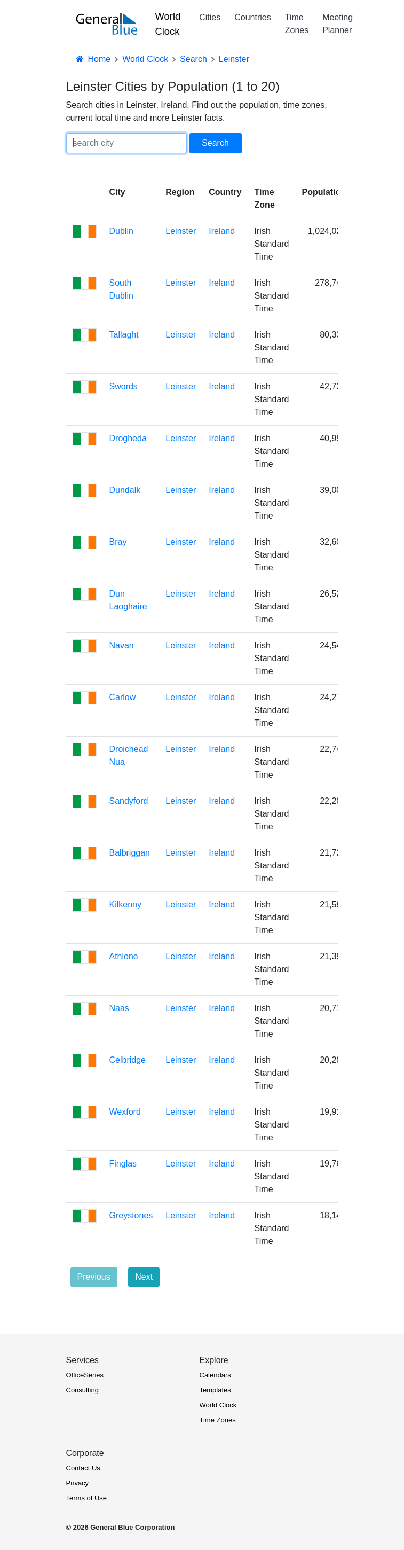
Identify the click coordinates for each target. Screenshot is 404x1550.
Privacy (77, 1483)
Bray (118, 541)
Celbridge (127, 1059)
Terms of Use (86, 1498)
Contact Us (83, 1468)
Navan (121, 645)
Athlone (123, 956)
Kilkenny (125, 904)
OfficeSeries (85, 1375)
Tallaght (124, 334)
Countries (252, 17)
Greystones (131, 1215)
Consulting (82, 1390)
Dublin (121, 231)
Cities (209, 17)
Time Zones (296, 24)
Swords (123, 386)
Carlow (122, 697)
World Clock (168, 24)
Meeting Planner (337, 24)
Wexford (125, 1111)
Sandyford (128, 800)
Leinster (180, 231)
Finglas (123, 1163)
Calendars (215, 1375)
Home (93, 59)
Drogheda (128, 438)
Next (144, 1276)
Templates (215, 1390)
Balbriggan (129, 852)
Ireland (222, 231)
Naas (119, 1008)
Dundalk (125, 490)
